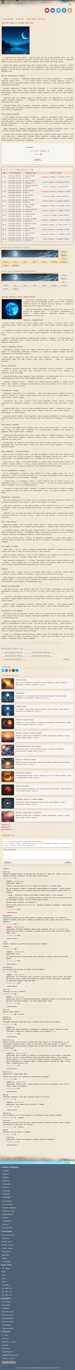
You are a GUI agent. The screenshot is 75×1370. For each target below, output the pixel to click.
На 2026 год (7, 1292)
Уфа (70, 4)
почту (6, 845)
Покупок (5, 1218)
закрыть (68, 862)
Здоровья (6, 1181)
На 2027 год (7, 1288)
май (15, 262)
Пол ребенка (7, 1204)
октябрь (63, 262)
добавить (8, 862)
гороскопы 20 (5, 827)
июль (34, 262)
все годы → (66, 659)
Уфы (32, 169)
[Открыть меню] (2, 2)
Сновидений (7, 1201)
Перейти (42, 684)
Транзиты (5, 1238)
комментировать (12, 912)
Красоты (5, 1187)
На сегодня (6, 1302)
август (44, 262)
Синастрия (6, 1262)
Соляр (4, 1248)
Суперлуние (6, 1325)
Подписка (5, 1348)
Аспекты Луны (7, 1315)
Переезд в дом (8, 1211)
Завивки (5, 1177)
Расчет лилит (7, 1242)
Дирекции (5, 1255)
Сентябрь (5, 1285)
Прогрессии (6, 1252)
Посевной (6, 1194)
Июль (4, 1278)
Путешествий (7, 1228)
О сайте (5, 1335)
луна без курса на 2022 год (40, 652)
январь (63, 251)
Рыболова (6, 1197)
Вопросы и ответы (9, 1342)
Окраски (5, 1174)
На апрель (6, 1268)
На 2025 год (7, 1295)
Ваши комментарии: (37, 854)
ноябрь (5, 265)
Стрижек (5, 1171)
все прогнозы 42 (6, 829)
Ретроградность (8, 1318)
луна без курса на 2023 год (13, 655)
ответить (22, 1014)
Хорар (4, 1258)
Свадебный (6, 1221)
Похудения (6, 1184)
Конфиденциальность (10, 1355)
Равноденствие (8, 1328)
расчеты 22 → (6, 824)
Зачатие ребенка (9, 1208)
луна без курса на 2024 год (40, 655)
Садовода (6, 1191)
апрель (5, 262)
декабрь (15, 265)
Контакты (5, 1338)
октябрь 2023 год (21, 169)
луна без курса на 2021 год (13, 652)
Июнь (4, 1275)
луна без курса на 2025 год (13, 659)
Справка (5, 1345)
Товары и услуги (8, 1358)
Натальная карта (8, 1235)
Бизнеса (5, 1224)
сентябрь (54, 262)
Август (4, 1282)
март (63, 258)
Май (3, 1272)
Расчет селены (8, 1245)
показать (37, 159)
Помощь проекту (8, 1362)
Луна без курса (8, 1312)
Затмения (5, 1308)
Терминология (7, 1352)
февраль (63, 255)
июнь (25, 262)
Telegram (13, 845)
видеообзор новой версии (32, 841)
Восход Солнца (8, 1322)
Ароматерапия (7, 1214)
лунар (10, 1248)
